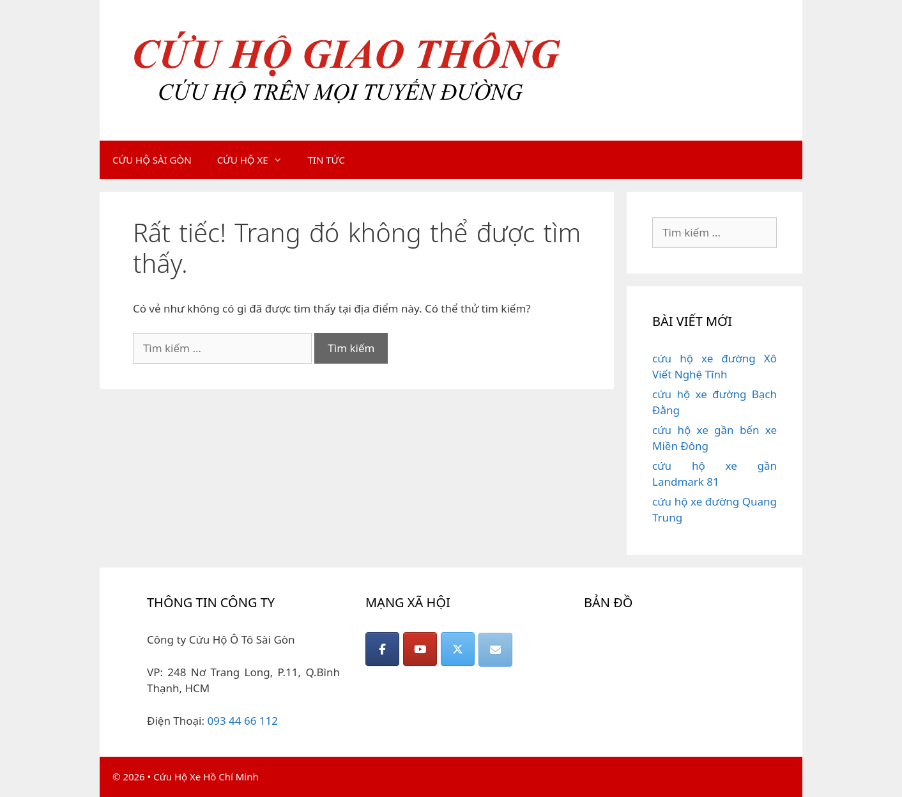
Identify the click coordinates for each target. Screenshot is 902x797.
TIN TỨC (326, 159)
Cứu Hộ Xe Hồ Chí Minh (206, 776)
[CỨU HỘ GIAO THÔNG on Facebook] (382, 649)
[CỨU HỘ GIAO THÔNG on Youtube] (420, 649)
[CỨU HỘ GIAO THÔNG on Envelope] (495, 650)
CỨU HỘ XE (256, 160)
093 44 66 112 (242, 720)
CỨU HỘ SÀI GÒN (152, 159)
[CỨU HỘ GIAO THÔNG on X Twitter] (458, 649)
